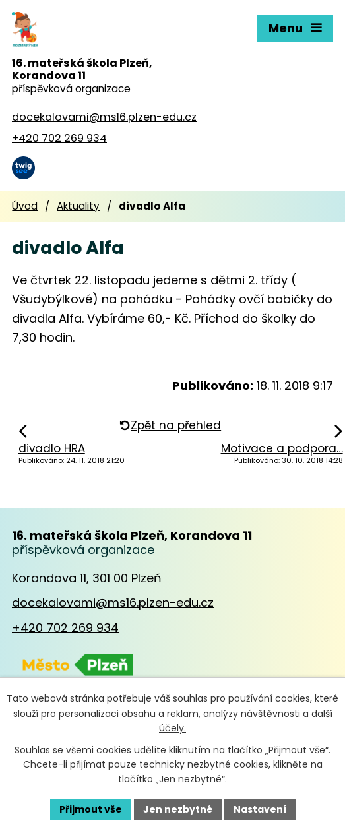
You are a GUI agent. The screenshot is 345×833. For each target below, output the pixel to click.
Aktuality (78, 206)
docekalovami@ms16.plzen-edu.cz (113, 602)
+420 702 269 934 (65, 627)
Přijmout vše (90, 809)
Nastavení (260, 809)
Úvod (25, 206)
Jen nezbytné (177, 809)
